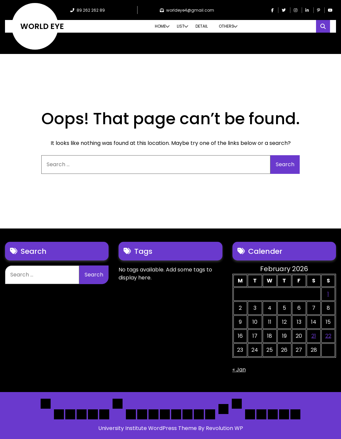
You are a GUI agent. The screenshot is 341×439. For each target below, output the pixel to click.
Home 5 (104, 414)
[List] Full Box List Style (154, 414)
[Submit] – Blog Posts (284, 414)
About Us (261, 414)
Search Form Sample (273, 414)
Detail (201, 26)
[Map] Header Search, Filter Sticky (199, 414)
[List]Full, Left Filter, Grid (165, 414)
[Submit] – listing (295, 414)
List (180, 26)
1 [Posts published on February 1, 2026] (328, 294)
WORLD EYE (42, 26)
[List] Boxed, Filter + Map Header (131, 414)
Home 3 (82, 414)
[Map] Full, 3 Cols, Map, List (176, 414)
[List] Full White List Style (142, 414)
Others (226, 26)
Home (160, 26)
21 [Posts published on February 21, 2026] (313, 336)
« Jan (239, 369)
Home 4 (93, 414)
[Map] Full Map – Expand (210, 414)
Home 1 (59, 414)
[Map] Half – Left (187, 414)
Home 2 (70, 414)
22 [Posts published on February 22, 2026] (328, 336)
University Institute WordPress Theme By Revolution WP (170, 428)
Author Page (250, 414)
